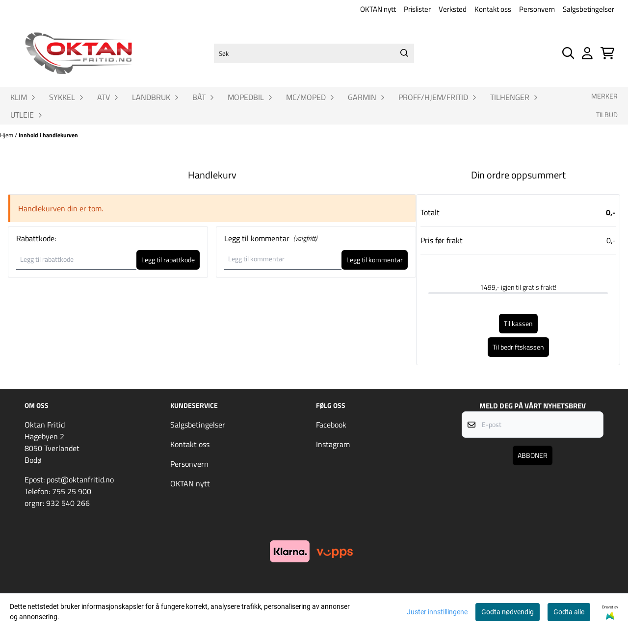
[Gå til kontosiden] (587, 53)
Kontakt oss (492, 9)
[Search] (404, 53)
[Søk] (314, 53)
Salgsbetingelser (588, 9)
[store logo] (78, 53)
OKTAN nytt (378, 9)
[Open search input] (568, 53)
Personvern (537, 9)
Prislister (417, 9)
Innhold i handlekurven (48, 135)
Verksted (453, 9)
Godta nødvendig (507, 612)
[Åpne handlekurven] (607, 53)
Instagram (333, 444)
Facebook (331, 424)
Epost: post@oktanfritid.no (69, 479)
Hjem (7, 135)
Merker (604, 96)
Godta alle (568, 612)
